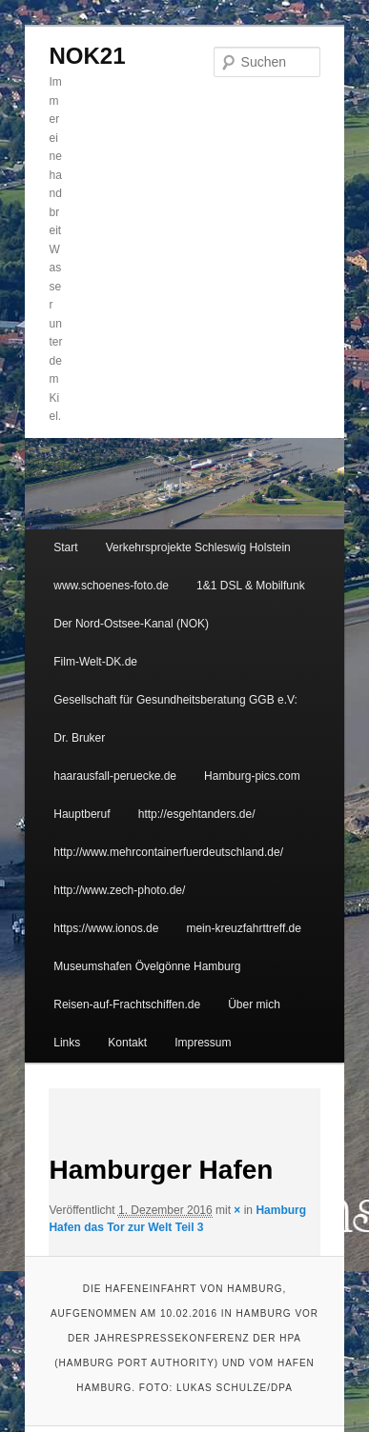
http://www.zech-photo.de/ (119, 890)
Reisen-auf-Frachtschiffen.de (126, 1004)
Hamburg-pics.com (252, 776)
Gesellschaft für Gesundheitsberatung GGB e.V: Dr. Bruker (175, 719)
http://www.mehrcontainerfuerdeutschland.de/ (168, 852)
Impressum (202, 1042)
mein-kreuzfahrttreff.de (243, 928)
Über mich (254, 1004)
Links (66, 1042)
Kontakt (127, 1042)
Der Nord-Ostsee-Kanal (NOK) (131, 623)
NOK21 (87, 56)
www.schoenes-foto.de (111, 585)
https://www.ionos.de (105, 928)
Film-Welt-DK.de (95, 661)
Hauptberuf (81, 814)
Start (65, 547)
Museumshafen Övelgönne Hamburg (146, 966)
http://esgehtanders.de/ (197, 814)
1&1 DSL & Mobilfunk (250, 585)
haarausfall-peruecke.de (114, 776)
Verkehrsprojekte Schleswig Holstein (198, 547)
